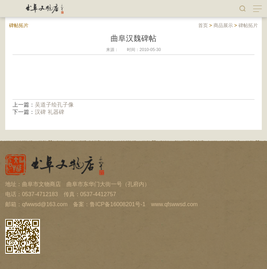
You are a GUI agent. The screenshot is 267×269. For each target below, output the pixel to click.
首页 (203, 25)
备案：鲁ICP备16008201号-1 (109, 204)
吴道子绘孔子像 (54, 105)
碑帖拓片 (248, 25)
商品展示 (223, 25)
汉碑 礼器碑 (49, 112)
